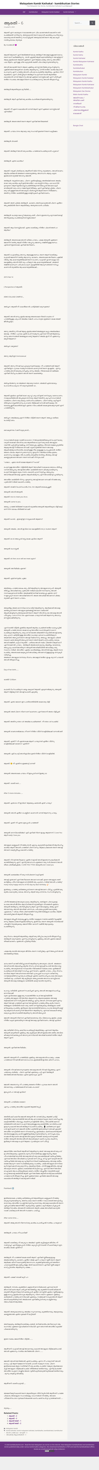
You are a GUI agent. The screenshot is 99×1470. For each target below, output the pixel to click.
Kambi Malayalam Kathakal (83, 61)
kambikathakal (49, 1430)
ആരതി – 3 (13, 1418)
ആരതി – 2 (13, 1416)
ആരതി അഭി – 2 (15, 1423)
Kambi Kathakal (70, 12)
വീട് (24, 12)
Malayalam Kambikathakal (83, 88)
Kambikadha (78, 65)
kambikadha (39, 1430)
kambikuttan (58, 1430)
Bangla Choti (78, 125)
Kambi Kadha (78, 51)
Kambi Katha (78, 55)
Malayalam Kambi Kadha (82, 81)
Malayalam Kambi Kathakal (83, 84)
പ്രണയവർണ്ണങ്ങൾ (80, 110)
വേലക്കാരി (77, 113)
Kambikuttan (33, 12)
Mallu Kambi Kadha (80, 94)
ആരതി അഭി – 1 (15, 1421)
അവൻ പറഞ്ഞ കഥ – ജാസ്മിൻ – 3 (16, 1433)
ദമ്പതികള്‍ (77, 103)
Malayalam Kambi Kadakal (50, 12)
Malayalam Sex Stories (81, 91)
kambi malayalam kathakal (25, 1430)
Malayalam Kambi (12, 1428)
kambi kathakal (11, 1430)
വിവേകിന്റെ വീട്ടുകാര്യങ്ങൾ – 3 (16, 1435)
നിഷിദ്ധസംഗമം (79, 107)
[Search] (92, 23)
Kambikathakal (79, 68)
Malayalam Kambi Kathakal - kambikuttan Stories (49, 3)
